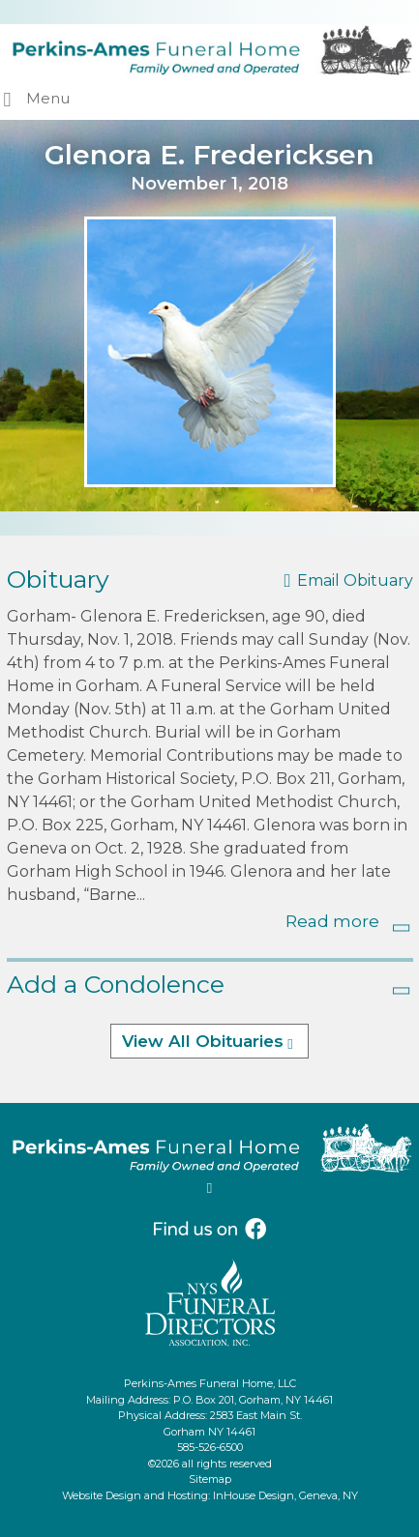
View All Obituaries (203, 1041)
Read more (332, 921)
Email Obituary (355, 580)
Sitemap (210, 1479)
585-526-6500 (210, 1447)
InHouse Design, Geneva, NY (285, 1495)
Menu (48, 98)
